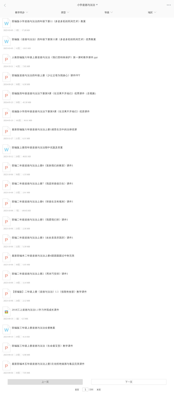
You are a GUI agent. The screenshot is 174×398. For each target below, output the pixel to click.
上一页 (45, 382)
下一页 (128, 382)
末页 (99, 389)
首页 (77, 389)
